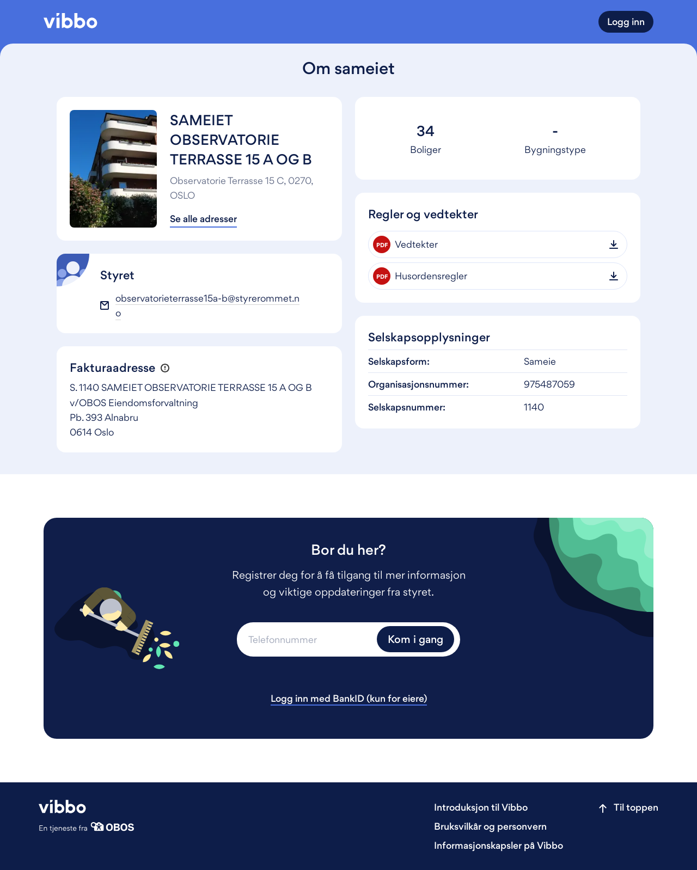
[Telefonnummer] (305, 639)
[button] (165, 368)
